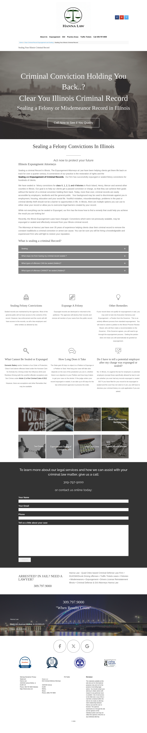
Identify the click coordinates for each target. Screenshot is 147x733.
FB (65, 684)
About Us (43, 37)
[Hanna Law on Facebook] (117, 17)
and (24, 184)
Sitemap (22, 684)
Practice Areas (72, 37)
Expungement (54, 37)
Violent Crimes (92, 427)
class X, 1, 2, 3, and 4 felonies (69, 193)
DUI (63, 37)
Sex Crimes (38, 454)
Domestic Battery (11, 373)
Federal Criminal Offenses (116, 454)
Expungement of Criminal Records (47, 184)
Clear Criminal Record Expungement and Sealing (38, 42)
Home (21, 42)
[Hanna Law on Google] (122, 17)
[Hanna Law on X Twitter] (126, 17)
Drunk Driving (36, 430)
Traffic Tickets (85, 37)
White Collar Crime (92, 454)
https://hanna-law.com (26, 696)
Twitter (68, 684)
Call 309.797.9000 (100, 37)
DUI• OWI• (38, 427)
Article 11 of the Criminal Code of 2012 (33, 386)
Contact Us (25, 567)
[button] (73, 256)
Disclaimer (28, 684)
